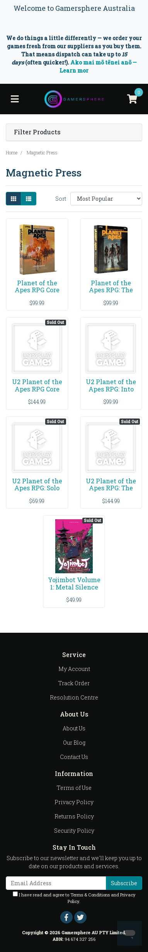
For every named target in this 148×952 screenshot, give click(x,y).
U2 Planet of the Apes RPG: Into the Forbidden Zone (111, 393)
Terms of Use (74, 787)
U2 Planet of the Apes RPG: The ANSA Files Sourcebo (111, 492)
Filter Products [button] (37, 132)
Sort (60, 198)
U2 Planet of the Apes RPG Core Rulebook (37, 389)
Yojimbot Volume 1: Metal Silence (74, 583)
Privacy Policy (74, 802)
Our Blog (74, 742)
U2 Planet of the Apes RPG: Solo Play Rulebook (37, 488)
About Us (74, 728)
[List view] (28, 198)
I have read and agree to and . (74, 897)
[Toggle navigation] (15, 99)
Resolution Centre (74, 697)
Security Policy (74, 830)
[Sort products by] (106, 198)
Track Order (74, 683)
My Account (74, 668)
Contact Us (74, 757)
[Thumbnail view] (13, 198)
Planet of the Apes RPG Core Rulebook (37, 290)
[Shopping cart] (132, 99)
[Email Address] (56, 883)
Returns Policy (74, 816)
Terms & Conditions (90, 895)
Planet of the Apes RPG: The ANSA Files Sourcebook (111, 294)
